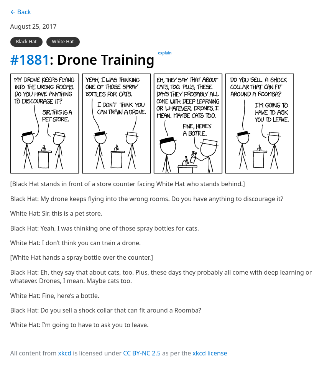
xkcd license (209, 353)
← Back (20, 12)
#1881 (30, 59)
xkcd (65, 353)
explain (164, 53)
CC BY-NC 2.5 (142, 353)
